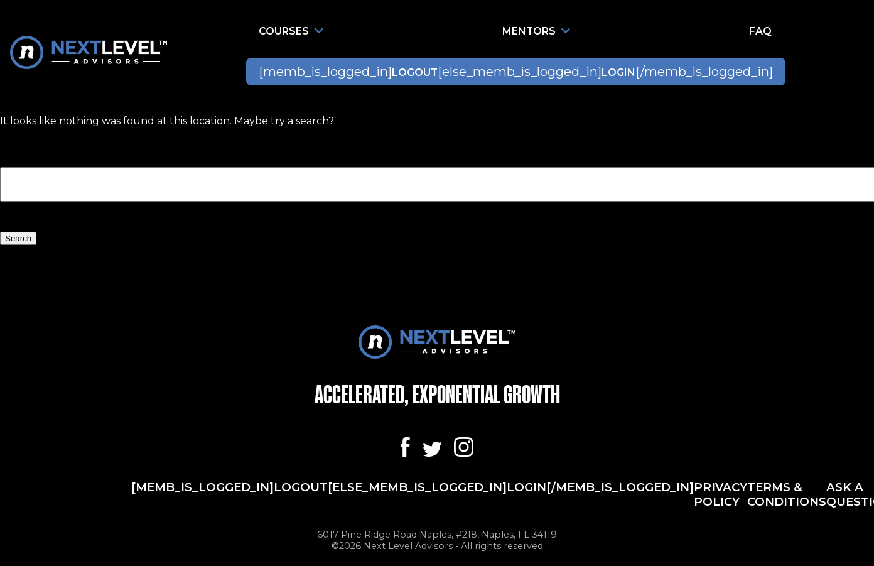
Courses (291, 31)
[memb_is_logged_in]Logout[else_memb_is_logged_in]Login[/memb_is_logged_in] (412, 487)
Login (618, 73)
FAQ (760, 31)
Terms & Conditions (786, 494)
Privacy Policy (720, 494)
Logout (415, 73)
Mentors (536, 31)
